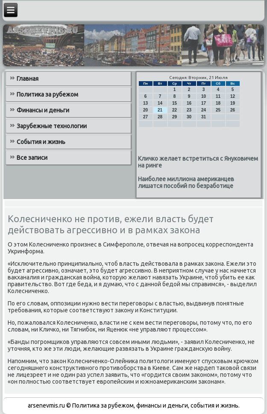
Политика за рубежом (47, 94)
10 (203, 96)
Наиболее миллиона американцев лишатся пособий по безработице (186, 182)
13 (145, 103)
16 (189, 103)
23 (189, 110)
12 (232, 96)
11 (218, 96)
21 (160, 110)
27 (145, 117)
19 (232, 103)
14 (160, 103)
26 (232, 110)
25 (218, 110)
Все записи (32, 157)
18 (218, 103)
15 (174, 103)
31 (203, 117)
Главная (27, 78)
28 (160, 117)
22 (174, 110)
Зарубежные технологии (52, 126)
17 (203, 103)
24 (203, 110)
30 (189, 117)
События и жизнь (41, 141)
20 (145, 110)
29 (174, 117)
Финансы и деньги (43, 110)
